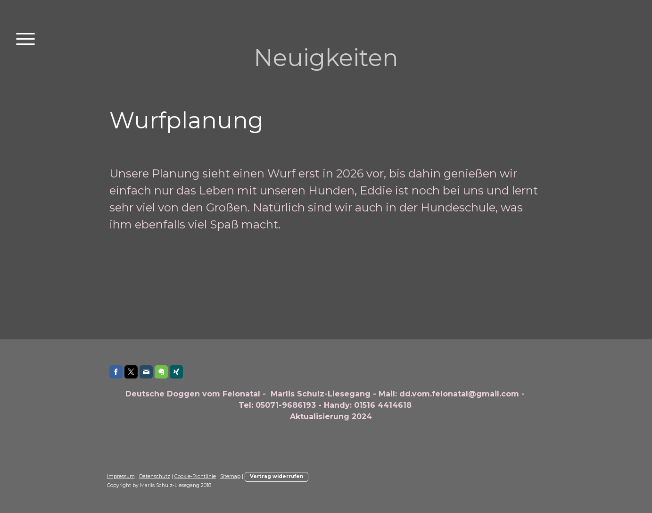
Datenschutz (154, 476)
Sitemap (230, 476)
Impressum (121, 476)
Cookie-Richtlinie (195, 476)
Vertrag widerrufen (276, 476)
